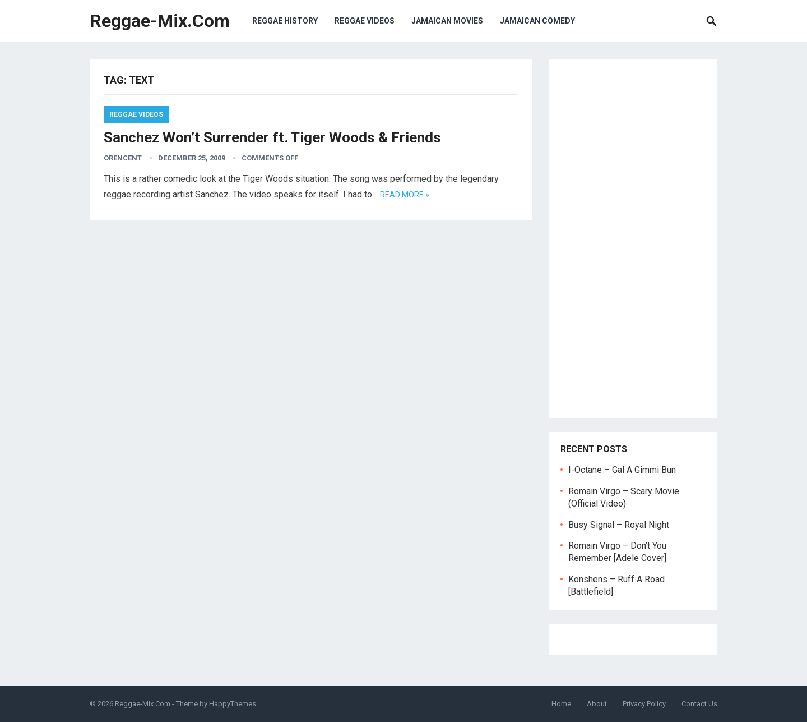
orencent (123, 158)
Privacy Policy (644, 704)
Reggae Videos (365, 20)
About (597, 704)
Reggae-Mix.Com (160, 20)
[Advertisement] (633, 238)
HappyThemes (232, 704)
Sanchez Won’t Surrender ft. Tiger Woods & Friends (272, 137)
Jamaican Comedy (537, 20)
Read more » (404, 194)
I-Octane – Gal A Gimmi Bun (622, 470)
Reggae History (285, 20)
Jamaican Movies (447, 20)
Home (561, 704)
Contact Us (699, 704)
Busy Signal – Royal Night (618, 524)
